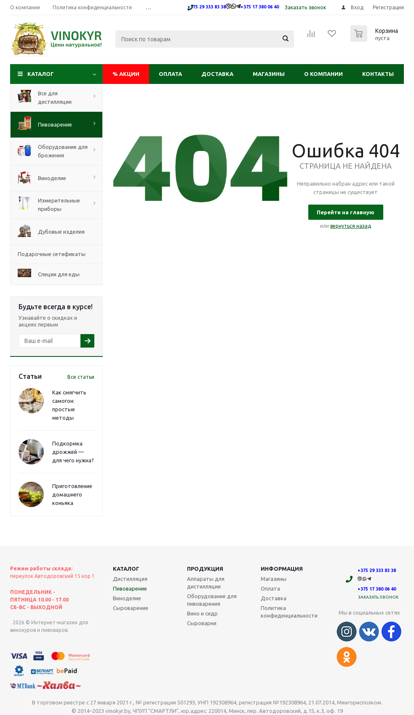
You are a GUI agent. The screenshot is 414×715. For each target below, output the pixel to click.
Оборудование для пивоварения (212, 600)
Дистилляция (130, 579)
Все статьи (80, 377)
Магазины (269, 74)
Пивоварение (130, 588)
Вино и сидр (202, 613)
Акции (125, 74)
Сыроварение (130, 608)
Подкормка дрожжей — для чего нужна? (73, 451)
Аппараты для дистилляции (205, 582)
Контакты (378, 74)
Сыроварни (201, 623)
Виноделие (127, 598)
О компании (323, 74)
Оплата (170, 74)
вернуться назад (350, 226)
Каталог (40, 74)
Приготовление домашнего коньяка (72, 494)
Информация (282, 569)
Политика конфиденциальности (289, 611)
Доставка (217, 74)
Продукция (205, 569)
